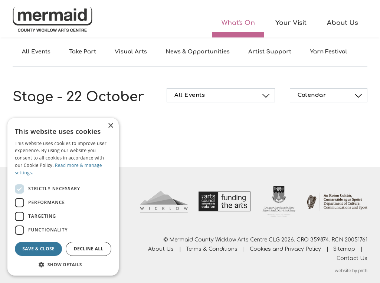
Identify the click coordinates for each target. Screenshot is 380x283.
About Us (342, 22)
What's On (238, 22)
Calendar (331, 96)
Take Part (82, 52)
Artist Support (269, 52)
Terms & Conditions (212, 249)
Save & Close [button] (38, 249)
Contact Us (352, 258)
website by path (351, 271)
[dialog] (63, 197)
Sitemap (344, 249)
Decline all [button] (89, 249)
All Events (36, 52)
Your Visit (291, 22)
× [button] (110, 126)
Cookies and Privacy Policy (285, 249)
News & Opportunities (198, 52)
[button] (63, 264)
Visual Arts (131, 52)
